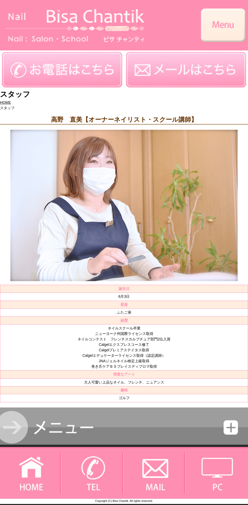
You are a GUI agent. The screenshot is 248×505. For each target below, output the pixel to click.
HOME (5, 102)
